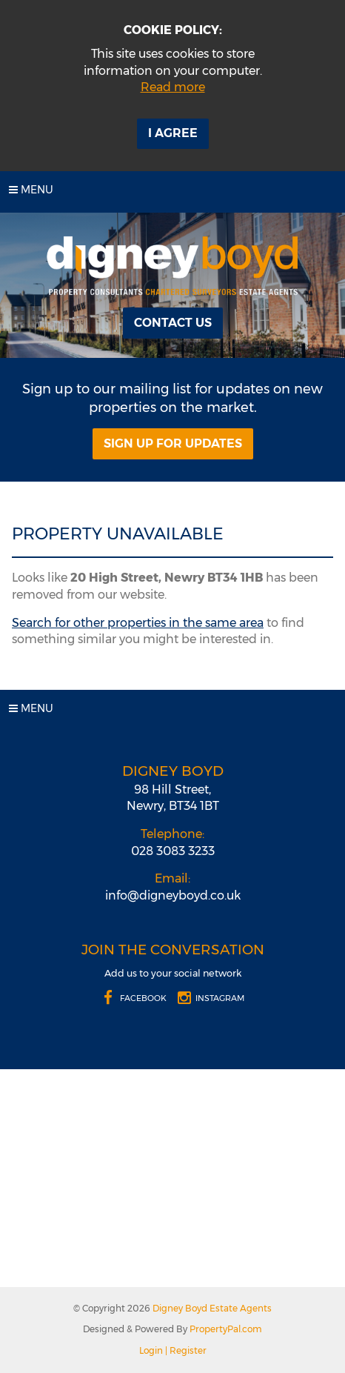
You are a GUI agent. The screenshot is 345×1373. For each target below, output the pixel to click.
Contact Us (173, 323)
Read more (173, 87)
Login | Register (173, 1350)
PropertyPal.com (226, 1328)
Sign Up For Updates (173, 443)
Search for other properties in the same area (138, 623)
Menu (31, 189)
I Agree (173, 133)
